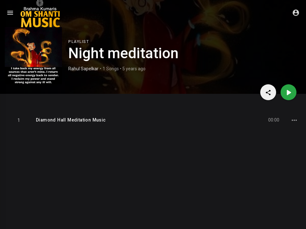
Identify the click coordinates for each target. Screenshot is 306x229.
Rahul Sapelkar (83, 68)
